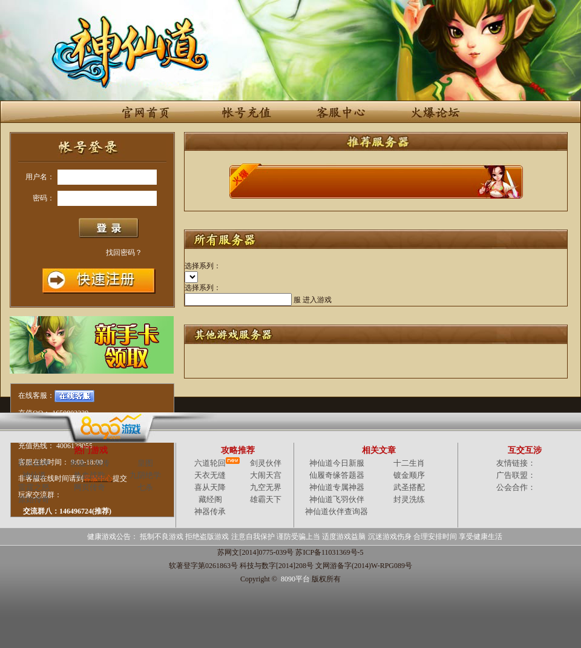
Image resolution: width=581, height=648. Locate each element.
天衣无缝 (210, 475)
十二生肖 (409, 463)
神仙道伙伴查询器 (336, 511)
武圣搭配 (409, 487)
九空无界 (265, 487)
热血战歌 (89, 475)
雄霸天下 (265, 499)
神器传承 (210, 511)
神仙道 (34, 475)
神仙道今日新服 (336, 463)
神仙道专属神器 (336, 487)
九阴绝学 (145, 475)
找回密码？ (124, 252)
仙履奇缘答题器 (336, 475)
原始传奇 (34, 499)
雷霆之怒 (34, 487)
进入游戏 (317, 300)
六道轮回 (210, 463)
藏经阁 (210, 499)
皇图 (145, 463)
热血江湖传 (90, 463)
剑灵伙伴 (265, 463)
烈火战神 (34, 463)
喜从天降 (210, 487)
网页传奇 (89, 487)
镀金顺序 (409, 475)
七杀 (145, 487)
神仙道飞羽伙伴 (336, 499)
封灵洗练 (409, 499)
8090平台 (295, 579)
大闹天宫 (265, 475)
